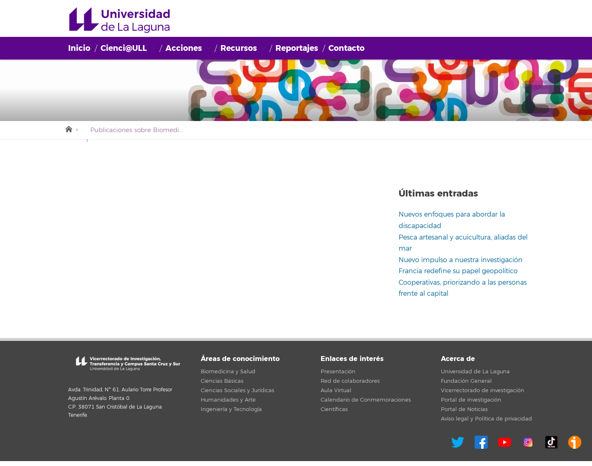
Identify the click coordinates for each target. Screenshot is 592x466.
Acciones (183, 48)
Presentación (338, 371)
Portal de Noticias (464, 409)
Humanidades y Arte (228, 400)
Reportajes (296, 48)
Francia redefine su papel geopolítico (458, 271)
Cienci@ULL (119, 20)
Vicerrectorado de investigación (482, 390)
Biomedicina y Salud (228, 371)
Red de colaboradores (350, 381)
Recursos (238, 48)
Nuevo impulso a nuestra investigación (461, 260)
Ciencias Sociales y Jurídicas (237, 390)
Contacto (346, 48)
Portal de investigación (471, 400)
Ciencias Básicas (222, 381)
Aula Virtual (336, 390)
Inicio (79, 48)
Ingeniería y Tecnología (231, 409)
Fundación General (466, 381)
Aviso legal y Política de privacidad (486, 419)
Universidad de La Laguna (475, 371)
